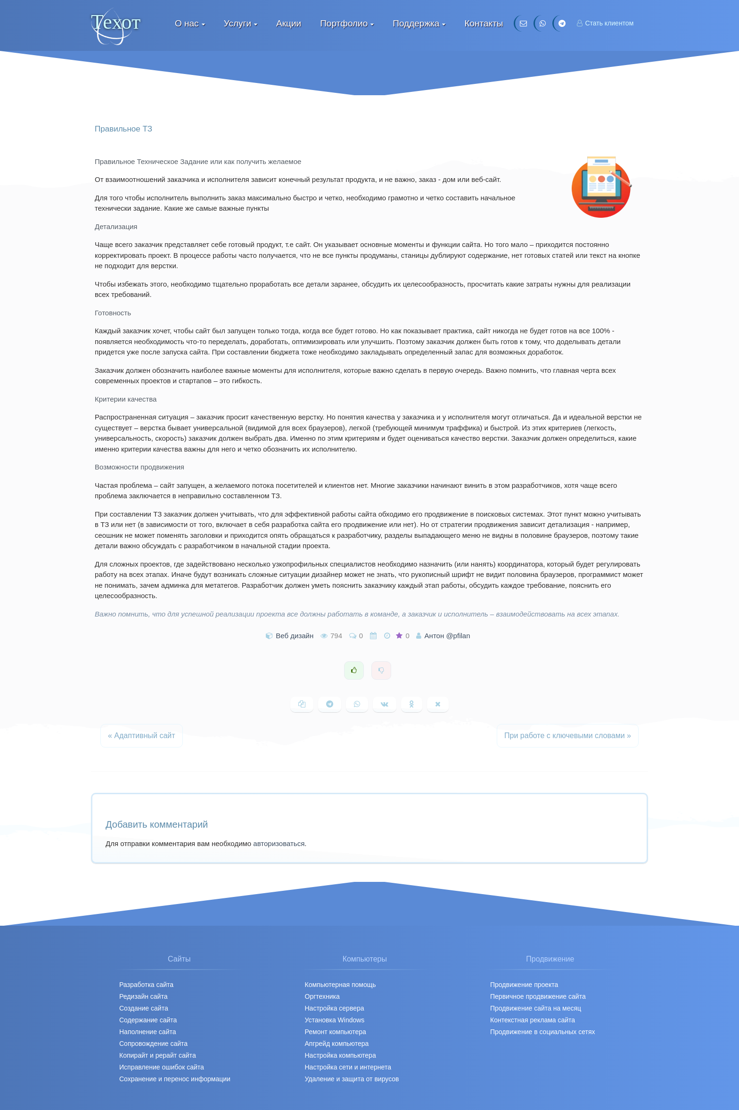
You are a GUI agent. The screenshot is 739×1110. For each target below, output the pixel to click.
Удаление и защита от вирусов (352, 1079)
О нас (187, 23)
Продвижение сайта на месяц (535, 1008)
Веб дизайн (294, 636)
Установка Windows (335, 1020)
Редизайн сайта (143, 996)
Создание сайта (143, 1008)
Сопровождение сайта (153, 1043)
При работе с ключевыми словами (567, 736)
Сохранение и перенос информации (174, 1079)
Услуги (237, 23)
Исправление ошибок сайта (161, 1067)
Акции (288, 23)
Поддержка (416, 23)
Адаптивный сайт (141, 736)
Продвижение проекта (524, 984)
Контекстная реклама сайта (532, 1020)
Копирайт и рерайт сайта (157, 1055)
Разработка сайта (146, 984)
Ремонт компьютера (335, 1032)
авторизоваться (278, 843)
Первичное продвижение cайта (538, 996)
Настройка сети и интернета (348, 1067)
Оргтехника (322, 996)
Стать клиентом (605, 23)
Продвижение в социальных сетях (542, 1032)
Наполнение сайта (147, 1032)
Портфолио (344, 23)
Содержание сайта (148, 1020)
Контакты (483, 23)
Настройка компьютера (340, 1055)
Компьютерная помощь (340, 984)
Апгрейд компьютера (337, 1043)
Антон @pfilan (447, 636)
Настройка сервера (334, 1008)
